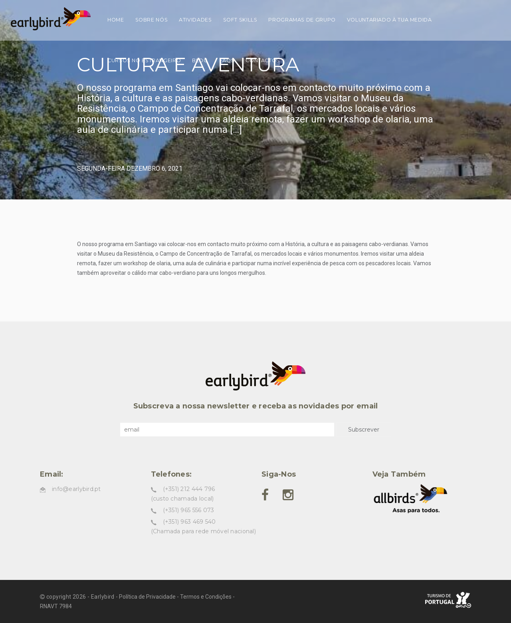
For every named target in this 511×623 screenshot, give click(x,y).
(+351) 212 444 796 (189, 489)
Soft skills (240, 20)
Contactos (263, 60)
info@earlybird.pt (76, 489)
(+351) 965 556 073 (188, 510)
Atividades (195, 20)
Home (115, 20)
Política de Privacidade (147, 596)
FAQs (227, 60)
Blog (200, 60)
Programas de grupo (301, 20)
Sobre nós (151, 20)
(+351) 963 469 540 (189, 521)
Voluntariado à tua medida (389, 20)
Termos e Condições (206, 596)
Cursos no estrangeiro (144, 60)
